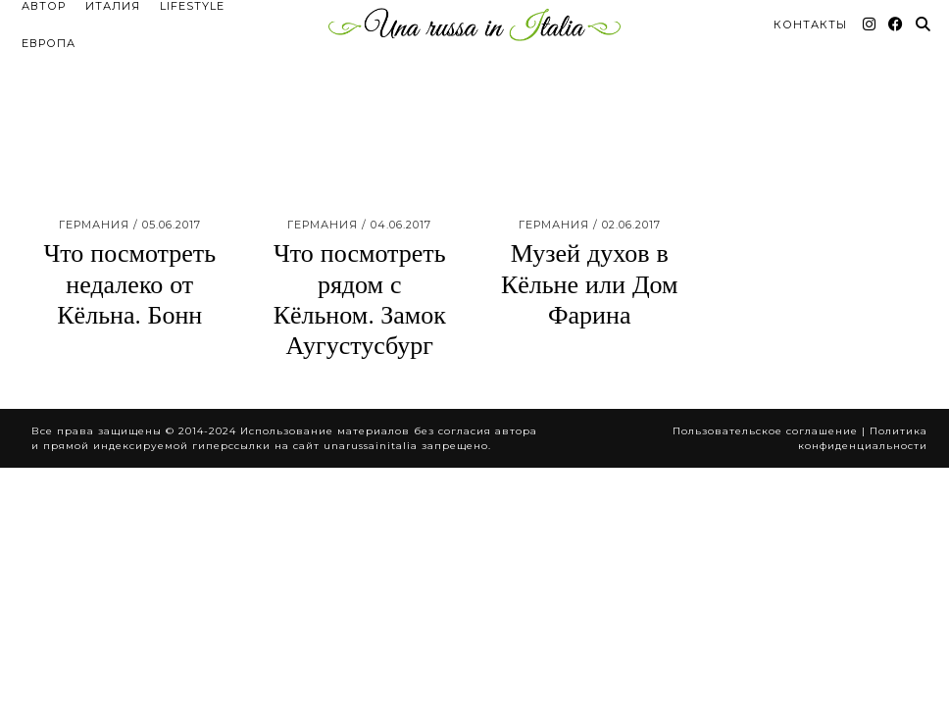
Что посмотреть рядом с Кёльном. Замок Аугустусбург (360, 247)
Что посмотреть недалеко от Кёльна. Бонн (129, 231)
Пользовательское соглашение (765, 378)
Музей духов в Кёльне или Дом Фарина (589, 231)
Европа (48, 26)
